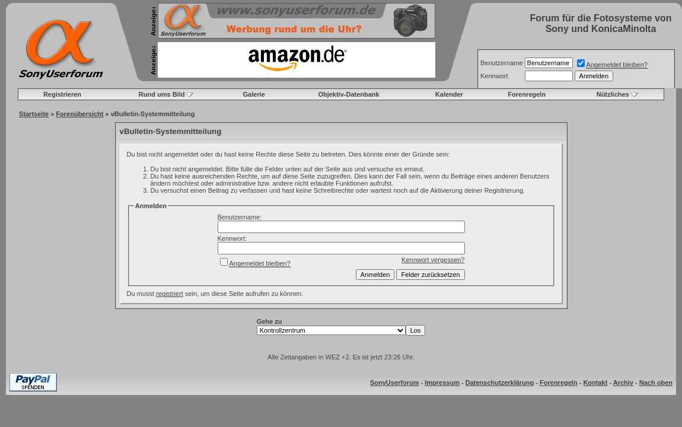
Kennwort (494, 75)
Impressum (442, 382)
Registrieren (62, 94)
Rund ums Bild (162, 94)
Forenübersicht (79, 113)
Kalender (449, 94)
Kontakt (595, 382)
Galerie (254, 94)
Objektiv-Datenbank (348, 94)
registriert (169, 293)
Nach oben (656, 382)
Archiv (623, 382)
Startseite (34, 113)
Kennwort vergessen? (432, 259)
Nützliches (613, 94)
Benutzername (501, 62)
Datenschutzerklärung (500, 382)
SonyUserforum (394, 382)
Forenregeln (527, 94)
